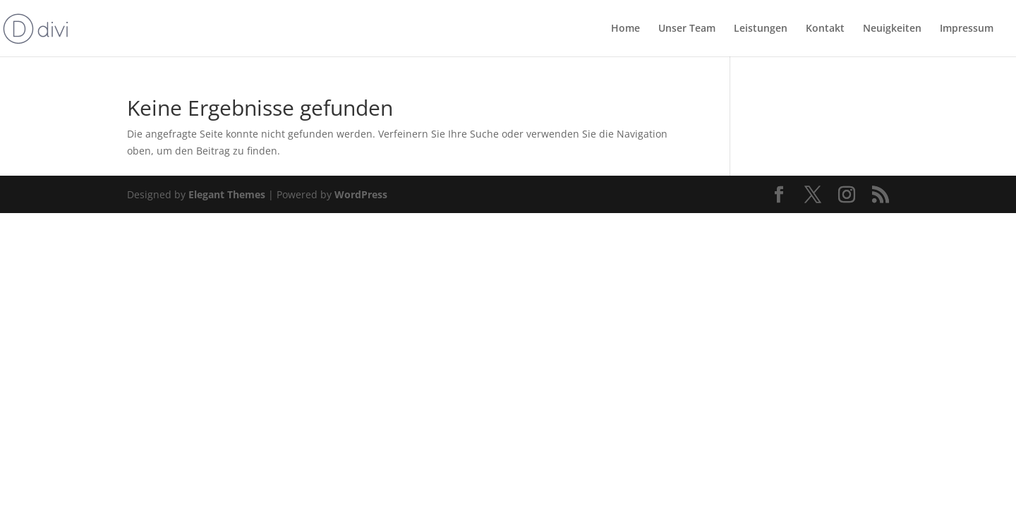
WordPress (360, 194)
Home (625, 29)
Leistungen (760, 29)
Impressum (966, 29)
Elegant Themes (226, 194)
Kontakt (825, 29)
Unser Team (686, 29)
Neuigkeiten (892, 29)
